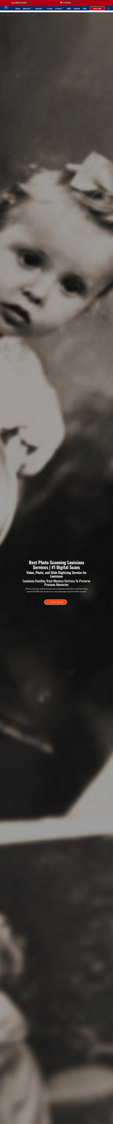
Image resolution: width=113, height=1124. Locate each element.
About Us (26, 8)
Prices (49, 8)
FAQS (69, 8)
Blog (85, 8)
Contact (77, 8)
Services (38, 8)
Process (58, 8)
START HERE (56, 602)
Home (18, 8)
